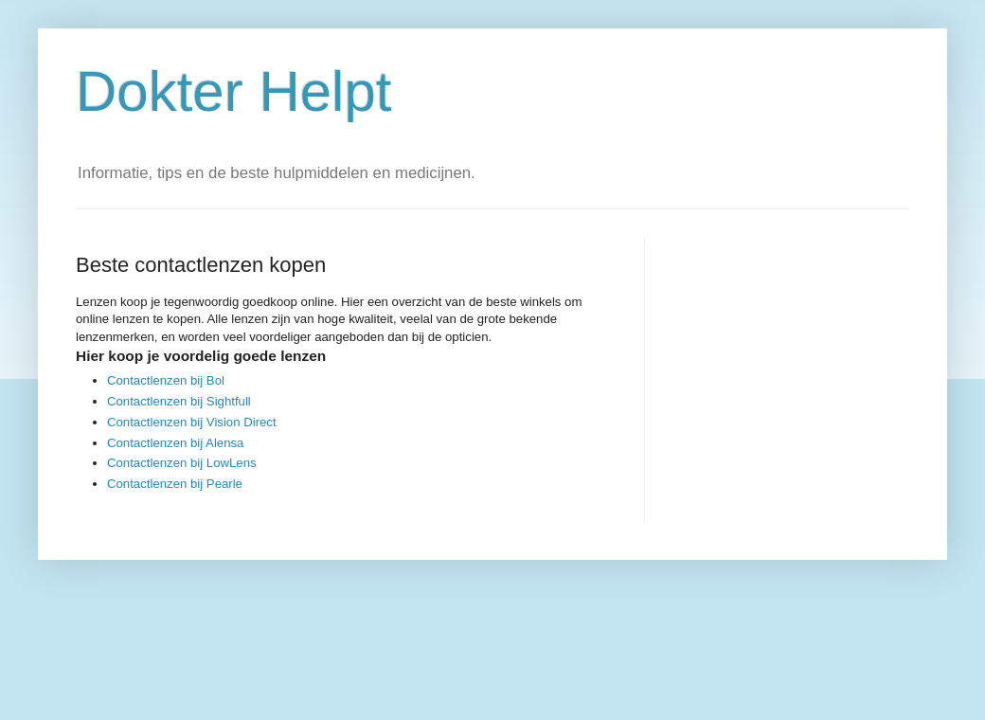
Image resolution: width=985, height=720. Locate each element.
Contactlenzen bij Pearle (174, 484)
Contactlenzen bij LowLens (182, 463)
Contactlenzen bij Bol (165, 380)
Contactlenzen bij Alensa (175, 443)
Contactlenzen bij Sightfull (179, 401)
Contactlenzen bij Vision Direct (192, 422)
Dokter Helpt (233, 91)
